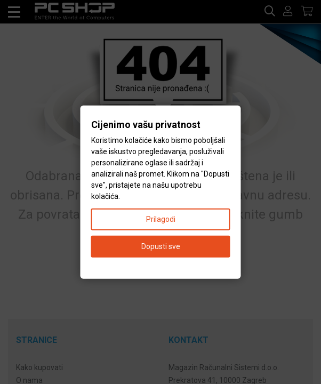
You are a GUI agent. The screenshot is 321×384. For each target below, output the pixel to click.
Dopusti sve (160, 246)
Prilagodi (160, 218)
